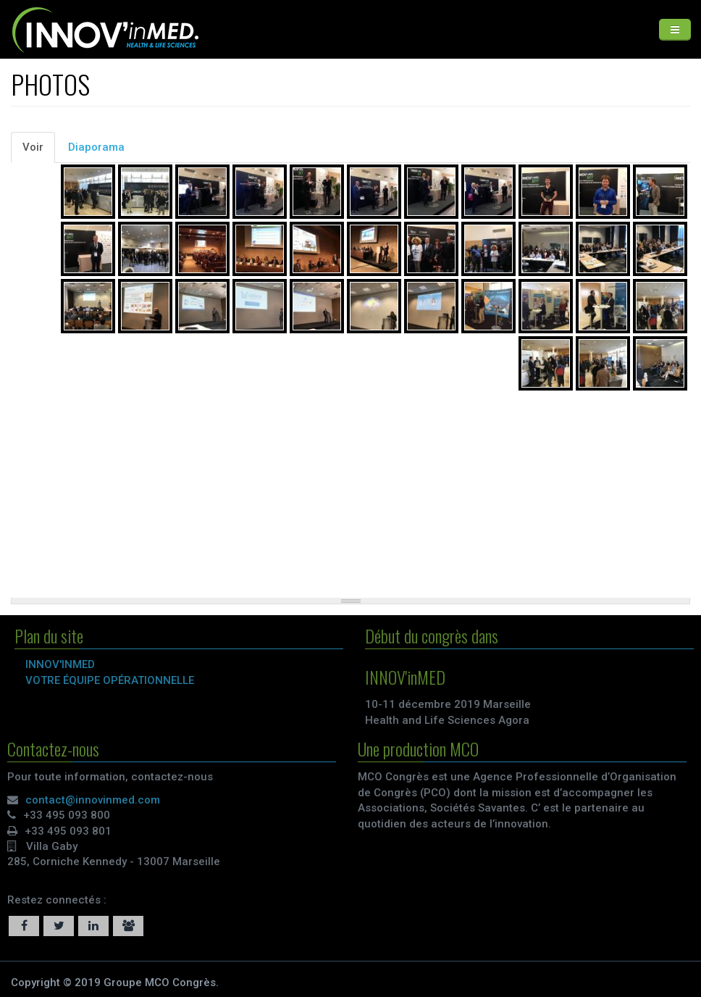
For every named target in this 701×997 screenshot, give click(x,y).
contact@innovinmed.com (89, 799)
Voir (38, 151)
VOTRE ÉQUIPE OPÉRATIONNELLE (112, 680)
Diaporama (96, 147)
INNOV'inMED (63, 664)
